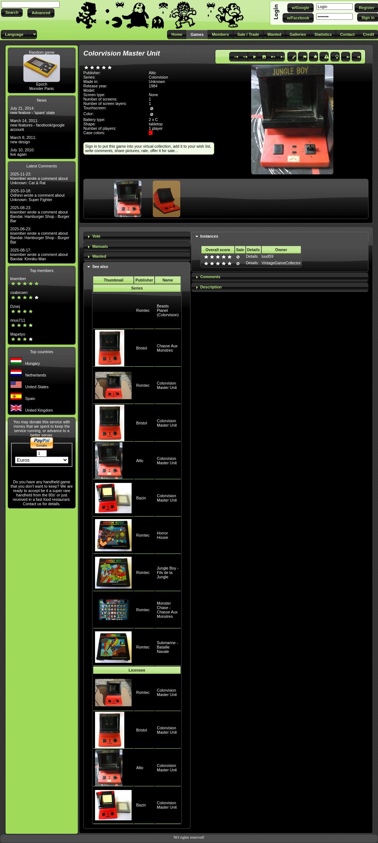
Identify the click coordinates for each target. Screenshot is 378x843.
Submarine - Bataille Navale (167, 647)
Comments (210, 277)
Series (137, 288)
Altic (139, 460)
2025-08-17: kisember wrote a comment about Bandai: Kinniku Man (39, 254)
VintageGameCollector (281, 263)
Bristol (141, 348)
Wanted (99, 256)
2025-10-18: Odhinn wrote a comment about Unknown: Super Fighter (37, 195)
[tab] (136, 237)
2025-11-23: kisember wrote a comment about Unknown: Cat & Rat (39, 178)
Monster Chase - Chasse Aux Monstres (167, 610)
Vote (96, 236)
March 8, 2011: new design (23, 139)
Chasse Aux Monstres (167, 348)
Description (211, 287)
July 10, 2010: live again (22, 152)
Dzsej (15, 306)
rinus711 (17, 320)
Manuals (100, 246)
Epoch (41, 84)
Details (252, 256)
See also (100, 266)
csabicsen (18, 292)
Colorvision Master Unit (167, 385)
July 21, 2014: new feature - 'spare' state (32, 110)
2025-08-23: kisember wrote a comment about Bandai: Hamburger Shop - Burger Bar (39, 214)
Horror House (162, 535)
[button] (12, 12)
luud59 (267, 256)
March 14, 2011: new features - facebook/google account (37, 125)
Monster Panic (41, 88)
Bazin (141, 498)
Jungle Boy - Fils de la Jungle (167, 572)
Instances (209, 236)
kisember (18, 278)
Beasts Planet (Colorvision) (168, 310)
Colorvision (158, 77)
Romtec (143, 310)
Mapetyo (17, 334)
